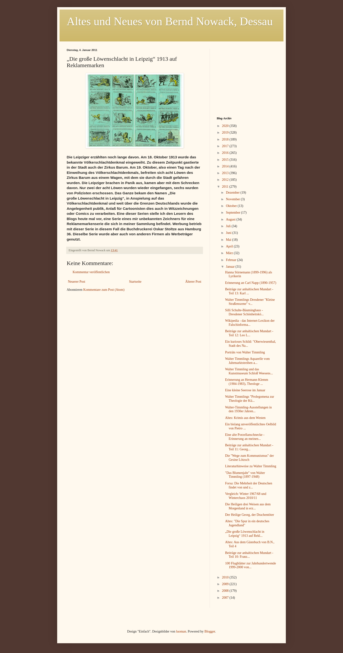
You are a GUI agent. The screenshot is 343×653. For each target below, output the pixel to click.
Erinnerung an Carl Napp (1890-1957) (250, 283)
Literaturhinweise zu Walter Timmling (250, 466)
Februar (231, 260)
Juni (229, 233)
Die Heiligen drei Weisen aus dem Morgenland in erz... (248, 506)
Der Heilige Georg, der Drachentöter (249, 515)
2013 (226, 173)
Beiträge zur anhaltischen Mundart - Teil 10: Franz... (249, 555)
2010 (226, 577)
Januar (230, 266)
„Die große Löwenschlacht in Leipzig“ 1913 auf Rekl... (244, 533)
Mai (229, 239)
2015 (226, 159)
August (231, 219)
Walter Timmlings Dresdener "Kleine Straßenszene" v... (250, 302)
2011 (225, 186)
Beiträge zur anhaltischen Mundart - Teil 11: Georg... (249, 447)
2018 (226, 139)
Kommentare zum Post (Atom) (104, 289)
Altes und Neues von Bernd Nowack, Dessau (170, 21)
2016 (226, 153)
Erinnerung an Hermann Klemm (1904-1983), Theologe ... (246, 382)
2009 (226, 584)
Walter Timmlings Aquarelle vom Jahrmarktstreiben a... (247, 361)
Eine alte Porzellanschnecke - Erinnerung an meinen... (244, 437)
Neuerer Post (76, 281)
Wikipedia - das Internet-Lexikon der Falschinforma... (250, 322)
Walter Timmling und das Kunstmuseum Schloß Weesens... (249, 371)
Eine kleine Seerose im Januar (245, 390)
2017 (226, 146)
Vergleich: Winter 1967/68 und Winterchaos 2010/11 (245, 496)
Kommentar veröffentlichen (91, 272)
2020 (226, 126)
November (233, 199)
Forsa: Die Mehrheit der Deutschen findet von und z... (248, 485)
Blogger (209, 631)
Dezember (233, 192)
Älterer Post (193, 281)
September (233, 212)
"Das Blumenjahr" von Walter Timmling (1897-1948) (245, 475)
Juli (229, 226)
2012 (226, 179)
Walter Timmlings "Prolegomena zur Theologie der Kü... (249, 398)
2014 (226, 166)
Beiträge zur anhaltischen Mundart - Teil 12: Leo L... (249, 333)
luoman (181, 631)
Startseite (135, 281)
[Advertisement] (246, 78)
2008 (226, 591)
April (230, 246)
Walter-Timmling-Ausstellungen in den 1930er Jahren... (248, 409)
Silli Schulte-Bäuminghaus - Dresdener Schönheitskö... (244, 312)
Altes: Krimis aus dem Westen (245, 418)
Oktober (231, 206)
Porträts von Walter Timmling (245, 352)
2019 (226, 132)
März (230, 253)
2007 (226, 597)
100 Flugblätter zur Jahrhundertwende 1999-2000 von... (250, 565)
